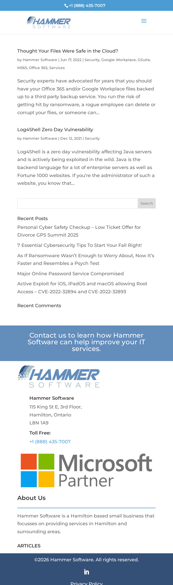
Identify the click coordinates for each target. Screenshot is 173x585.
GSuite (144, 59)
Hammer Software (40, 59)
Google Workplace (118, 59)
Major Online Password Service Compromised (70, 274)
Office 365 (38, 67)
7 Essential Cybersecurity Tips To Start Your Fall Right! (79, 245)
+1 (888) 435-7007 (50, 442)
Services (57, 67)
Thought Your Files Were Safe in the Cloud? (67, 51)
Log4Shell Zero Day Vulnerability (55, 129)
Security (92, 59)
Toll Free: (40, 433)
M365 (22, 67)
